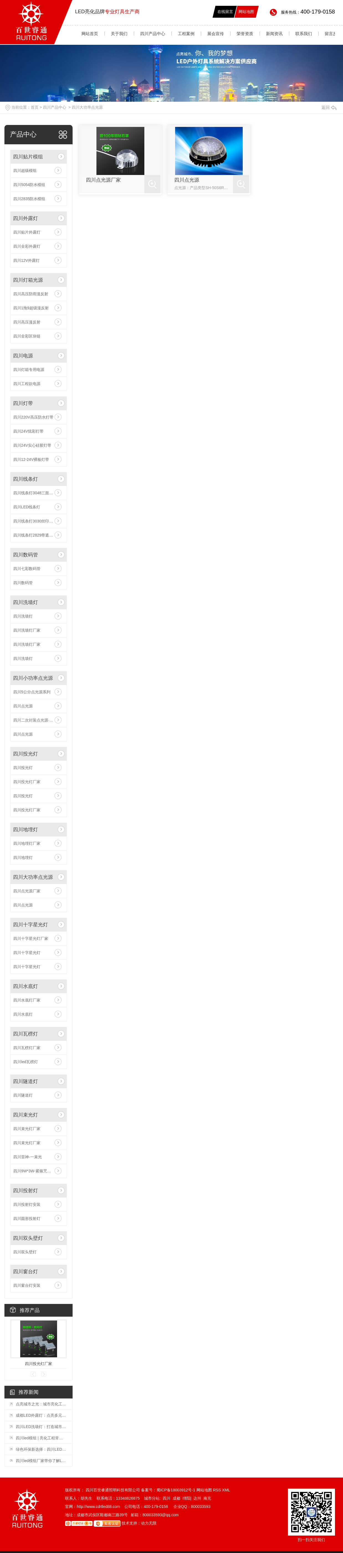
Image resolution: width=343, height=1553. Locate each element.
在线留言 (225, 11)
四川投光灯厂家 (26, 782)
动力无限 (149, 1523)
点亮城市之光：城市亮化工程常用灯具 (41, 1404)
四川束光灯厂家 (26, 1128)
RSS (217, 1490)
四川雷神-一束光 (27, 1157)
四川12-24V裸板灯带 (31, 459)
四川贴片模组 (28, 157)
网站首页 (89, 33)
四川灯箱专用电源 (28, 369)
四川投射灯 (25, 1190)
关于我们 (119, 33)
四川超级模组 (25, 170)
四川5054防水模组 (29, 184)
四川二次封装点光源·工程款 (37, 720)
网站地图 (246, 11)
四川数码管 (25, 555)
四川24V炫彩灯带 (28, 431)
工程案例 (186, 33)
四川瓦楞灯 (25, 1034)
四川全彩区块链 (26, 336)
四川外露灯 (25, 218)
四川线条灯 (25, 479)
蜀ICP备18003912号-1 (176, 1490)
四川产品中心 (152, 33)
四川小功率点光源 (33, 678)
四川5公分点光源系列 (31, 692)
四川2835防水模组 (29, 199)
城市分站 (152, 1498)
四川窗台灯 (25, 1271)
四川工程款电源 (26, 383)
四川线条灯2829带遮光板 (35, 535)
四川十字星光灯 (30, 924)
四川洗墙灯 (25, 602)
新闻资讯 (274, 33)
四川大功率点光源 (87, 107)
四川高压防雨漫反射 (30, 294)
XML (226, 1490)
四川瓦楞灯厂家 (26, 1047)
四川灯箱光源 (28, 280)
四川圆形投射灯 (26, 1218)
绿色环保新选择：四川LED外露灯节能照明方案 (41, 1449)
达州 (197, 1498)
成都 (176, 1498)
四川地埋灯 (25, 829)
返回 (328, 107)
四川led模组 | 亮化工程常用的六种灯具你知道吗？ (41, 1438)
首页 (35, 107)
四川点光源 (23, 706)
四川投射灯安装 (26, 1204)
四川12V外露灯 (26, 260)
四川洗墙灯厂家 (26, 630)
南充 (207, 1498)
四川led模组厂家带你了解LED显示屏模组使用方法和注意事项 (41, 1460)
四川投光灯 (25, 754)
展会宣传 (215, 33)
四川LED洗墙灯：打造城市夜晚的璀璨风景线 (41, 1426)
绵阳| (187, 1498)
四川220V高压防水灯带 (33, 417)
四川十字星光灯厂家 (30, 938)
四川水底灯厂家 (26, 1000)
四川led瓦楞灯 (25, 1062)
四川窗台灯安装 (26, 1285)
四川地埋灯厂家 (26, 843)
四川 (166, 1498)
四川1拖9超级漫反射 (31, 308)
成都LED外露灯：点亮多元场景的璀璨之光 (41, 1415)
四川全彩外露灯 (26, 246)
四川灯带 (23, 403)
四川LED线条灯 (26, 507)
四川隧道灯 (25, 1081)
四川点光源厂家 (26, 891)
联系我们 (303, 33)
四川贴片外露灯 (26, 232)
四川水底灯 (25, 986)
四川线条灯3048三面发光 (35, 493)
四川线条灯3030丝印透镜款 (37, 521)
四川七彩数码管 (26, 568)
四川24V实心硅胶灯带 (32, 445)
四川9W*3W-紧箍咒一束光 (36, 1171)
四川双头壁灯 (28, 1238)
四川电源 (23, 356)
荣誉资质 (245, 33)
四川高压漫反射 (26, 322)
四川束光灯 (25, 1115)
